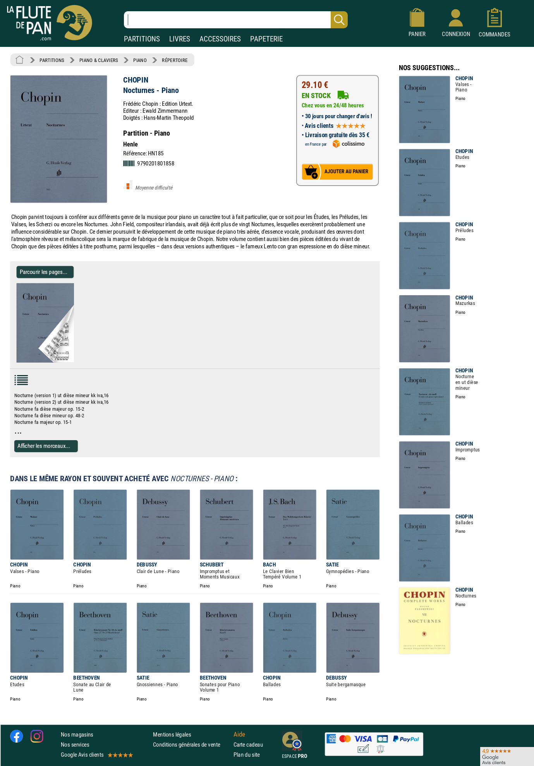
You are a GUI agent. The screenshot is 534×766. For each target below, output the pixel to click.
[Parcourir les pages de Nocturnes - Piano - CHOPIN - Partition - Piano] (70, 361)
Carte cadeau (248, 744)
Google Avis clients (96, 754)
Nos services (75, 744)
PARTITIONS (142, 38)
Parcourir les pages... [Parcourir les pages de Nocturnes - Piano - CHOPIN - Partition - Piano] (43, 272)
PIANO (139, 60)
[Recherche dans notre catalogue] (236, 19)
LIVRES (179, 38)
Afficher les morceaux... (43, 445)
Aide (239, 734)
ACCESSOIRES (220, 38)
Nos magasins (77, 734)
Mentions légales (172, 734)
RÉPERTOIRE (174, 60)
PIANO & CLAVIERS (98, 60)
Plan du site (247, 754)
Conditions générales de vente (191, 744)
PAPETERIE (266, 38)
